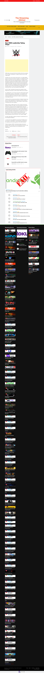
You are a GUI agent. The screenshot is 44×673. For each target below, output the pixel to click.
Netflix (6, 246)
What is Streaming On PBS (9, 352)
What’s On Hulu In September (10, 332)
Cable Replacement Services (17, 201)
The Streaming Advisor (22, 19)
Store (27, 26)
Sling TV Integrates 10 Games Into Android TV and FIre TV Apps (10, 239)
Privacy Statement (36, 669)
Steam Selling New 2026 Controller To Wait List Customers (23, 250)
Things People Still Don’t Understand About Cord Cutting (21, 216)
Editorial (11, 189)
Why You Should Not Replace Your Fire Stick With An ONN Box (17, 190)
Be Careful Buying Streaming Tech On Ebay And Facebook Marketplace (33, 238)
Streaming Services (11, 240)
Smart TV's (6, 240)
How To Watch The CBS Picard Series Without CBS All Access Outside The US (10, 504)
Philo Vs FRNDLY (8, 294)
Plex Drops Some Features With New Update (19, 219)
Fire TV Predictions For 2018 (10, 628)
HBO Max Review (8, 402)
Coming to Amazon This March (10, 519)
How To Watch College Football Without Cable (20, 202)
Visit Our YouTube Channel (11, 26)
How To (18, 221)
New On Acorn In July (8, 368)
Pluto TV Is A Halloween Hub (10, 249)
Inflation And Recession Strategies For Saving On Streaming (9, 283)
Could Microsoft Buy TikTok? (10, 336)
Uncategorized (21, 243)
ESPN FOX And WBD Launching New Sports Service (20, 212)
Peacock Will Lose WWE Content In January (19, 162)
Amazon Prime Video (8, 262)
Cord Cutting (8, 189)
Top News (7, 40)
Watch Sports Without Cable (21, 28)
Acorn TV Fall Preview (8, 573)
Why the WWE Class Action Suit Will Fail (19, 195)
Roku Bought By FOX (15, 145)
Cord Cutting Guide (21, 26)
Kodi (11, 658)
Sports (18, 204)
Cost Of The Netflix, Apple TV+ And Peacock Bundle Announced (22, 209)
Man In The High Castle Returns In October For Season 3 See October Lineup (10, 578)
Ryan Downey (8, 46)
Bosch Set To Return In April (9, 514)
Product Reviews (32, 26)
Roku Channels (12, 295)
